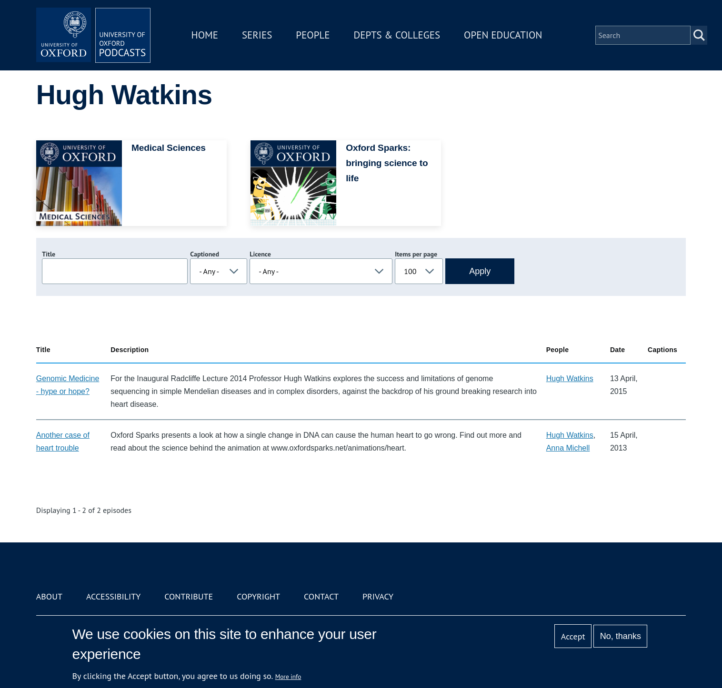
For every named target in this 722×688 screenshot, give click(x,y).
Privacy (377, 596)
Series (257, 35)
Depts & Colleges (397, 35)
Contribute (188, 596)
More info (288, 676)
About (49, 596)
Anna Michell (568, 448)
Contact (321, 596)
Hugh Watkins (569, 378)
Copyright (258, 596)
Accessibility (113, 596)
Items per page (416, 254)
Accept (573, 636)
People (313, 35)
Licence (260, 254)
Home (204, 35)
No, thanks (620, 636)
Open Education (503, 35)
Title (48, 254)
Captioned (204, 254)
